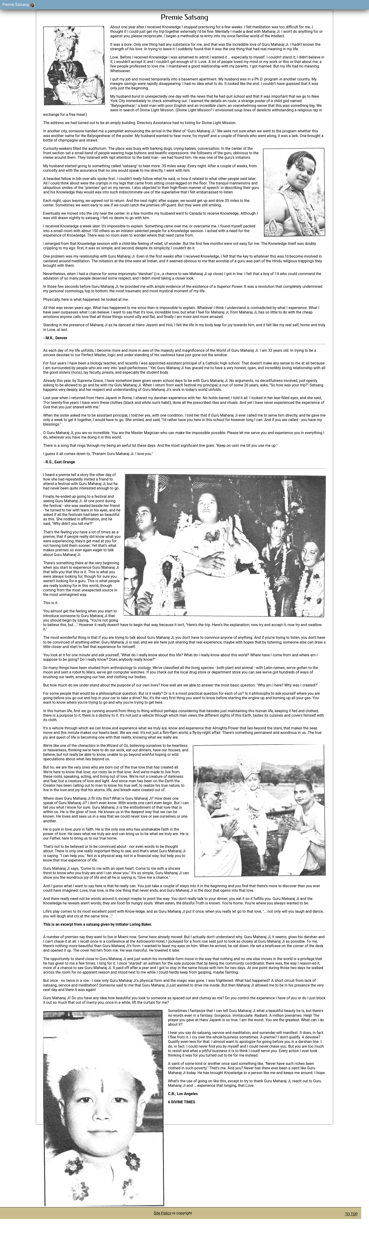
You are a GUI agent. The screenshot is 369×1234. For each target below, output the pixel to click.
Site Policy (162, 1213)
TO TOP (351, 1214)
